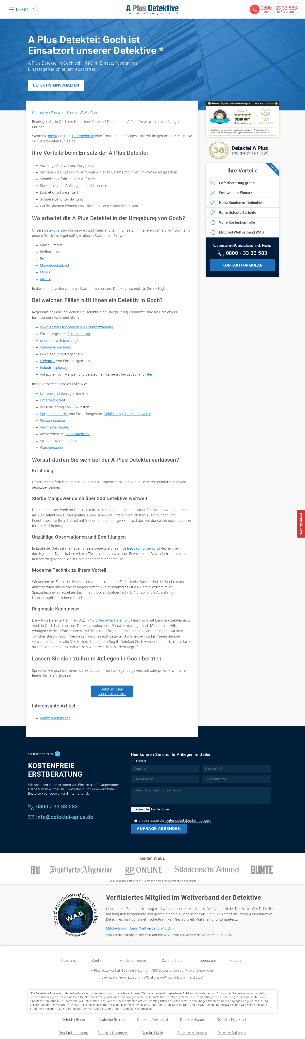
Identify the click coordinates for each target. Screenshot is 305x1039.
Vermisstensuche (54, 427)
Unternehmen (83, 136)
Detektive (51, 230)
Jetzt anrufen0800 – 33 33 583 (112, 691)
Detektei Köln (152, 1033)
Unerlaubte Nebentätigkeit (61, 340)
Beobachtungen (140, 548)
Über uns (68, 960)
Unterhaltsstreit (52, 400)
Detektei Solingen (231, 1033)
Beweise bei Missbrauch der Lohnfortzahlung (76, 327)
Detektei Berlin (73, 1019)
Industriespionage (54, 367)
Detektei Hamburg (73, 1033)
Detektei (98, 122)
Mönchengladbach (55, 265)
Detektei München (192, 1033)
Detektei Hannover (113, 1033)
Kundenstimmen (132, 960)
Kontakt (98, 960)
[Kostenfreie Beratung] (273, 9)
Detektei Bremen (113, 1019)
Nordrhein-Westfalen (107, 620)
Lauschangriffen (140, 374)
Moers (45, 272)
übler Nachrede (77, 434)
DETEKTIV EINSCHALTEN (56, 85)
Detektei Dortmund (152, 1019)
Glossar (236, 960)
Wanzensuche (51, 448)
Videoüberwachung (55, 347)
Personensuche (52, 420)
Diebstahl (47, 361)
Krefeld (45, 279)
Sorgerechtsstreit (54, 414)
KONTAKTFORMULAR (242, 265)
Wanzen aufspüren (55, 718)
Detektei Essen (192, 1019)
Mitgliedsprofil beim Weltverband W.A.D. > (140, 928)
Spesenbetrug (78, 334)
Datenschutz (172, 960)
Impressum (206, 960)
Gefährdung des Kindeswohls (127, 414)
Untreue (46, 393)
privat (53, 136)
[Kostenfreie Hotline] (242, 253)
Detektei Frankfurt (231, 1019)
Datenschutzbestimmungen (188, 820)
